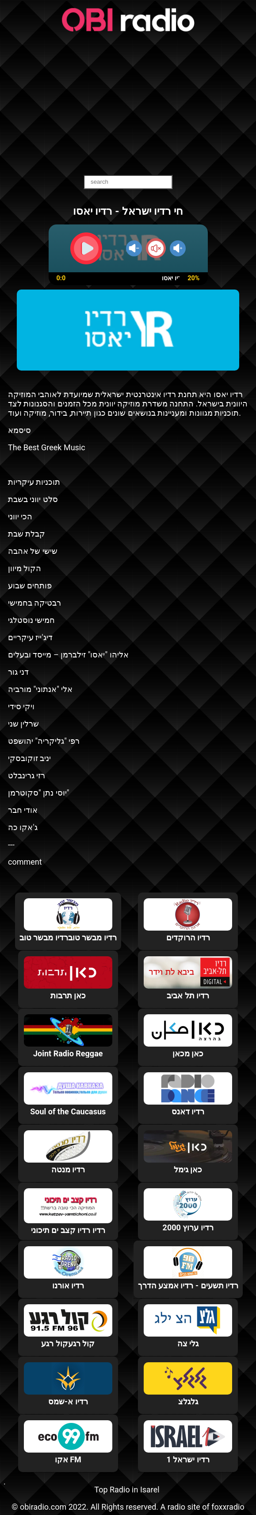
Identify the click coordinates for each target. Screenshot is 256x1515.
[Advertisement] (128, 104)
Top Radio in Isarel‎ (126, 1489)
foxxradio (228, 1506)
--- (11, 844)
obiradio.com (43, 1506)
